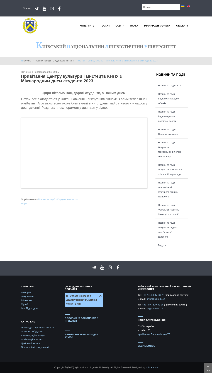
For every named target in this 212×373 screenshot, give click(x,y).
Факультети (27, 296)
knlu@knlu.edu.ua (156, 299)
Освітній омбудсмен (32, 331)
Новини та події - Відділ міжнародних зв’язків (168, 99)
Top (208, 367)
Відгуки (162, 245)
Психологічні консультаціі (35, 347)
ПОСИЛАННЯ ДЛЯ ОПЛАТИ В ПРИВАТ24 (81, 319)
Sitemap (27, 8)
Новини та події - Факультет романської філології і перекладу (170, 170)
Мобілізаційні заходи (32, 339)
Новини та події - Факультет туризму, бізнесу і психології (168, 210)
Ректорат (26, 292)
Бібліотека (27, 300)
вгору (24, 203)
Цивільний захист (30, 343)
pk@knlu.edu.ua (155, 308)
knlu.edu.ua (152, 367)
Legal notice (146, 346)
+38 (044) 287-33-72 (153, 295)
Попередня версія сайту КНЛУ (38, 327)
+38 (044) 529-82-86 (153, 304)
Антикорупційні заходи (33, 335)
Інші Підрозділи (29, 308)
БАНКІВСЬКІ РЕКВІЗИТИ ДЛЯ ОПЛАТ (81, 335)
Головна (27, 60)
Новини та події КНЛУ (170, 85)
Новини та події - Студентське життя (53, 60)
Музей (24, 304)
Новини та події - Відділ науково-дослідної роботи (167, 116)
